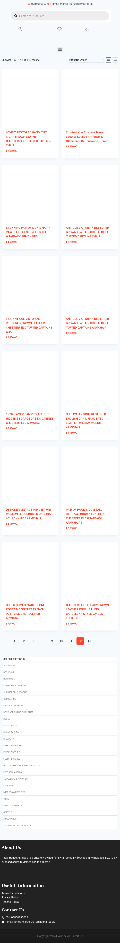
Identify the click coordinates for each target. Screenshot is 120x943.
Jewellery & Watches (15, 779)
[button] (60, 49)
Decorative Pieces (13, 705)
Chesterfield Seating (15, 692)
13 (89, 641)
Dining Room (10, 725)
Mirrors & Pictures (14, 792)
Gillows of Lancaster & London (21, 765)
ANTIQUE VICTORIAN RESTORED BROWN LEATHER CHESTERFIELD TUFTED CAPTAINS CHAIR (88, 232)
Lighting (8, 785)
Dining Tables (11, 732)
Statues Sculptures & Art (18, 825)
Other (6, 799)
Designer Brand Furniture (18, 712)
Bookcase (9, 679)
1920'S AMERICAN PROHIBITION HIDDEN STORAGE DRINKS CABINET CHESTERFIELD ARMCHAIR (30, 418)
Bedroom (8, 672)
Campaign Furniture (14, 685)
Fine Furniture (11, 752)
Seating (7, 812)
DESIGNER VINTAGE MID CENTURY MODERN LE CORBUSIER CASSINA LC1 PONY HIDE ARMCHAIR (29, 514)
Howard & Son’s (12, 772)
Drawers (8, 739)
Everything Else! (12, 745)
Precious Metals (12, 805)
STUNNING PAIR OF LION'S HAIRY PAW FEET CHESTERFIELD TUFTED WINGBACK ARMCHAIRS (29, 232)
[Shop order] (86, 60)
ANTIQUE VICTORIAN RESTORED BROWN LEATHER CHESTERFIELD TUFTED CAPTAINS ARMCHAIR (88, 323)
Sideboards (10, 818)
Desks (6, 719)
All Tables (9, 665)
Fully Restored (12, 759)
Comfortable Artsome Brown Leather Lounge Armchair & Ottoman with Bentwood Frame (86, 137)
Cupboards (9, 699)
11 (70, 641)
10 (61, 641)
